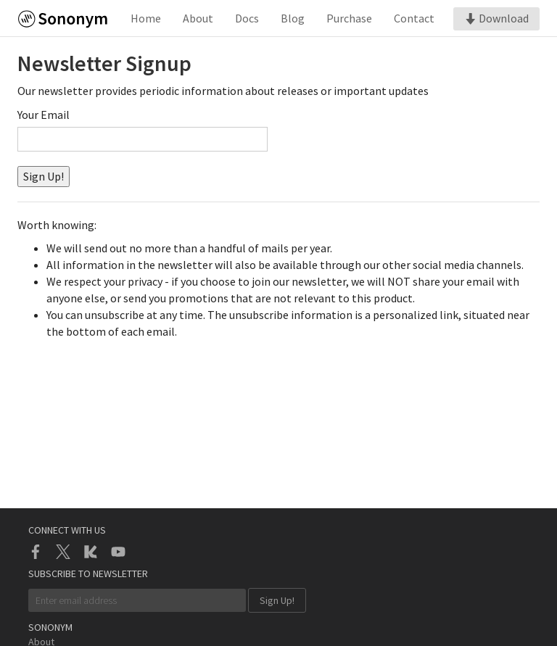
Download (496, 18)
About (198, 18)
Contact (414, 18)
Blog (293, 18)
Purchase (349, 18)
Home (146, 18)
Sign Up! (43, 176)
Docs (247, 18)
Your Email (43, 114)
